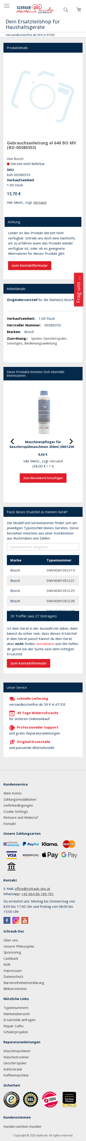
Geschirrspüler (55, 338)
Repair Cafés (13, 1026)
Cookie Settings (15, 811)
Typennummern (15, 1007)
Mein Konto (12, 793)
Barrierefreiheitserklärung (23, 982)
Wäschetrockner (16, 1057)
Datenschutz (13, 976)
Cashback (10, 958)
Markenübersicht (16, 1013)
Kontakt (9, 823)
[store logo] (35, 9)
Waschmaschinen (16, 1051)
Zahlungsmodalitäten (19, 799)
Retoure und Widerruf (20, 817)
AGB (6, 964)
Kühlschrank (12, 1069)
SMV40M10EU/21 (61, 580)
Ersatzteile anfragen (19, 1019)
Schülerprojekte (15, 1032)
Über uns (10, 940)
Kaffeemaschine (16, 1075)
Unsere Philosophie (18, 946)
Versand (39, 202)
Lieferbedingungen (18, 805)
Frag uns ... (78, 289)
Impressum (12, 970)
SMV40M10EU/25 (61, 590)
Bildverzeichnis (15, 988)
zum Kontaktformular (30, 265)
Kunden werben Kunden (22, 1126)
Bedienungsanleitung (40, 343)
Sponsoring (12, 952)
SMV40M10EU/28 (61, 601)
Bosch (18, 158)
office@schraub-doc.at (32, 888)
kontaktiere (45, 643)
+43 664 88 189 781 (37, 894)
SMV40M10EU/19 (61, 570)
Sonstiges (14, 343)
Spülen (36, 338)
